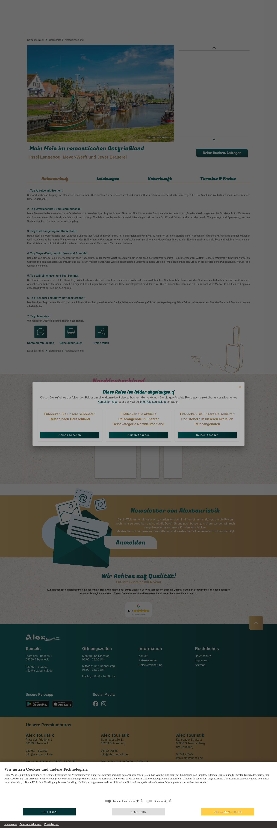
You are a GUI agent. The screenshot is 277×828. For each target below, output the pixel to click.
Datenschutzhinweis (30, 824)
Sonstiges (159, 801)
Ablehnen (49, 811)
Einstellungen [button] (51, 824)
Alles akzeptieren (228, 811)
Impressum (10, 824)
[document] (138, 782)
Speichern (138, 811)
